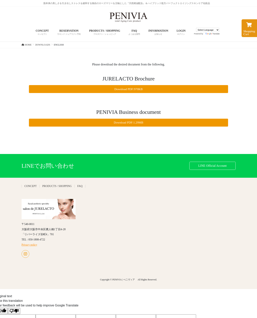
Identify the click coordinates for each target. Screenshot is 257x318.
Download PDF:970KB (128, 89)
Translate (212, 34)
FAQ (80, 186)
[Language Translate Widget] (207, 30)
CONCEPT (30, 186)
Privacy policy (29, 245)
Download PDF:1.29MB (128, 122)
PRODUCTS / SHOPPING (57, 186)
